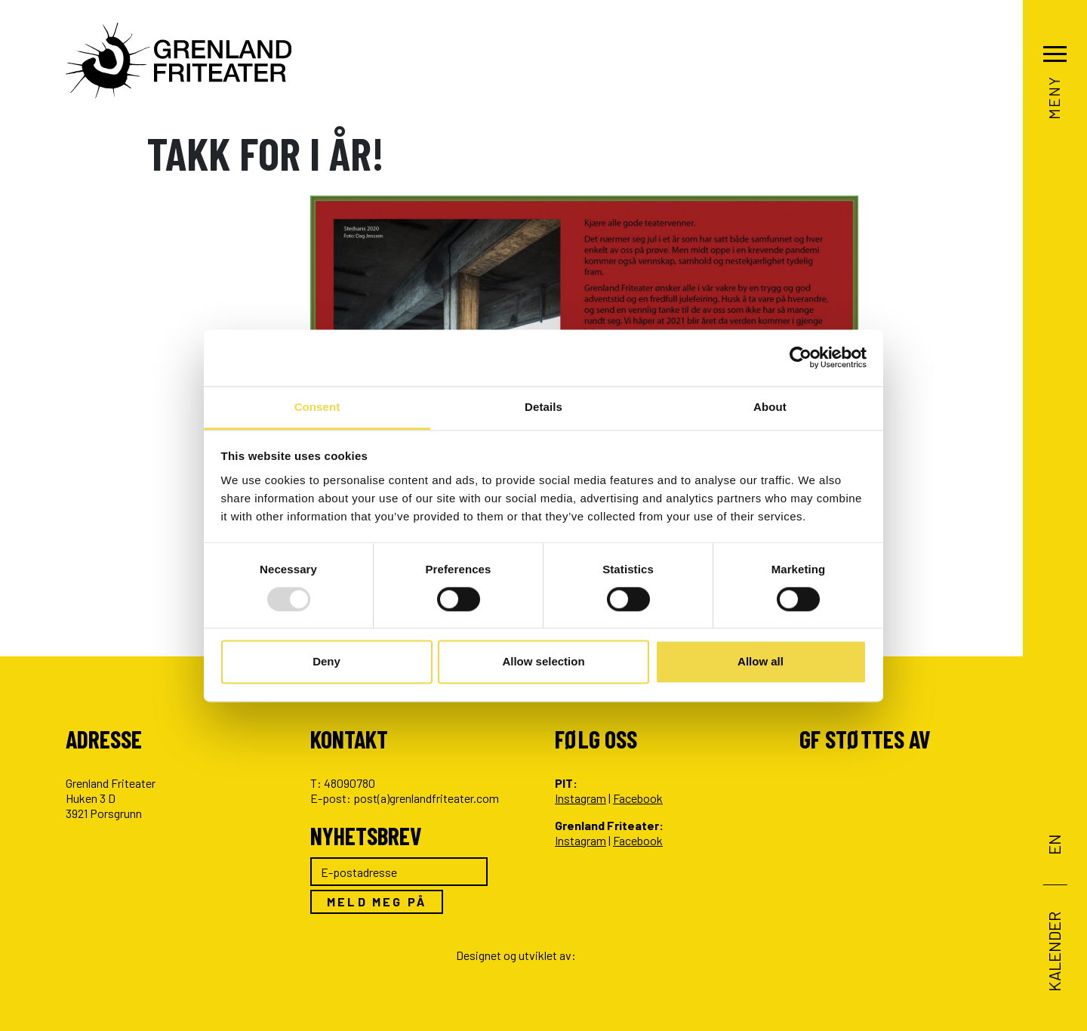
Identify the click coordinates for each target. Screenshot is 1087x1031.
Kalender (1053, 951)
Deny (326, 662)
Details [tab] (543, 406)
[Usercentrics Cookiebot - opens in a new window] (800, 357)
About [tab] (770, 406)
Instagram (580, 798)
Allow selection (543, 662)
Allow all (760, 662)
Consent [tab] (317, 406)
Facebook (638, 798)
